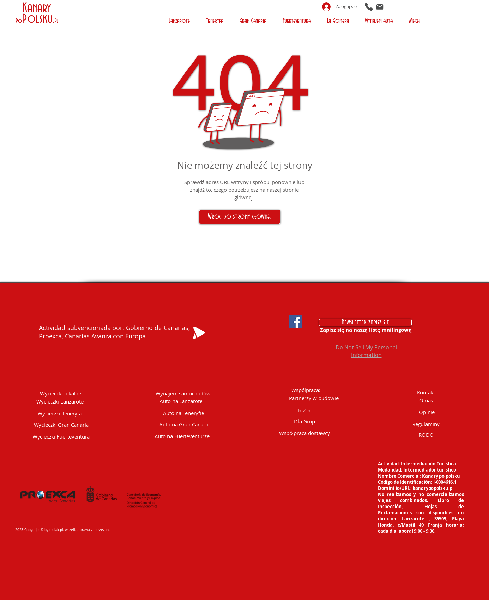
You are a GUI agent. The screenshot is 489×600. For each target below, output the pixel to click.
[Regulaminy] (426, 424)
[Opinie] (426, 412)
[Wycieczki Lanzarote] (60, 402)
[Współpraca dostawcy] (304, 433)
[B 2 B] (304, 410)
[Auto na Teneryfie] (184, 413)
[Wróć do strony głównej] (239, 217)
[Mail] (379, 7)
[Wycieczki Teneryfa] (60, 413)
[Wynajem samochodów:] (183, 393)
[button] (180, 20)
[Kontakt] (426, 392)
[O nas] (426, 401)
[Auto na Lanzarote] (181, 401)
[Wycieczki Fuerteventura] (61, 437)
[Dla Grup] (304, 421)
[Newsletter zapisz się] (365, 322)
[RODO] (426, 435)
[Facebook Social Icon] (295, 321)
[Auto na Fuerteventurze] (182, 436)
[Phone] (369, 7)
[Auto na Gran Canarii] (184, 424)
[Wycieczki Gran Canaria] (61, 425)
